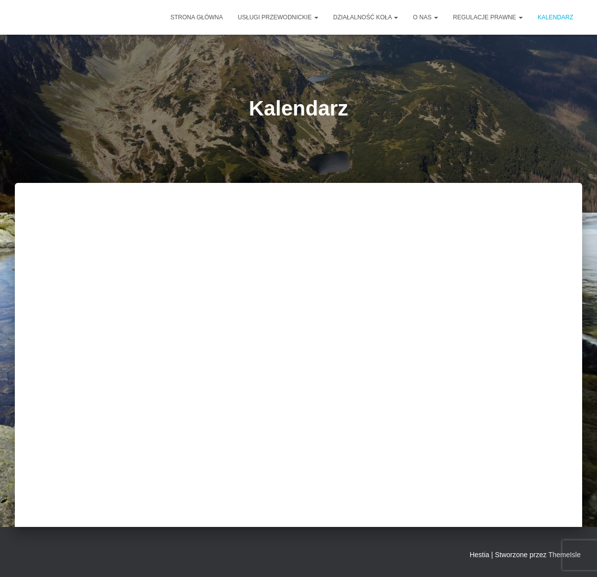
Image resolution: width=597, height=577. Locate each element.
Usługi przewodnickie (278, 17)
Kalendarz (555, 17)
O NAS (425, 17)
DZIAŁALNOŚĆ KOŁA (365, 17)
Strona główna (196, 17)
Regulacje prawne (488, 17)
